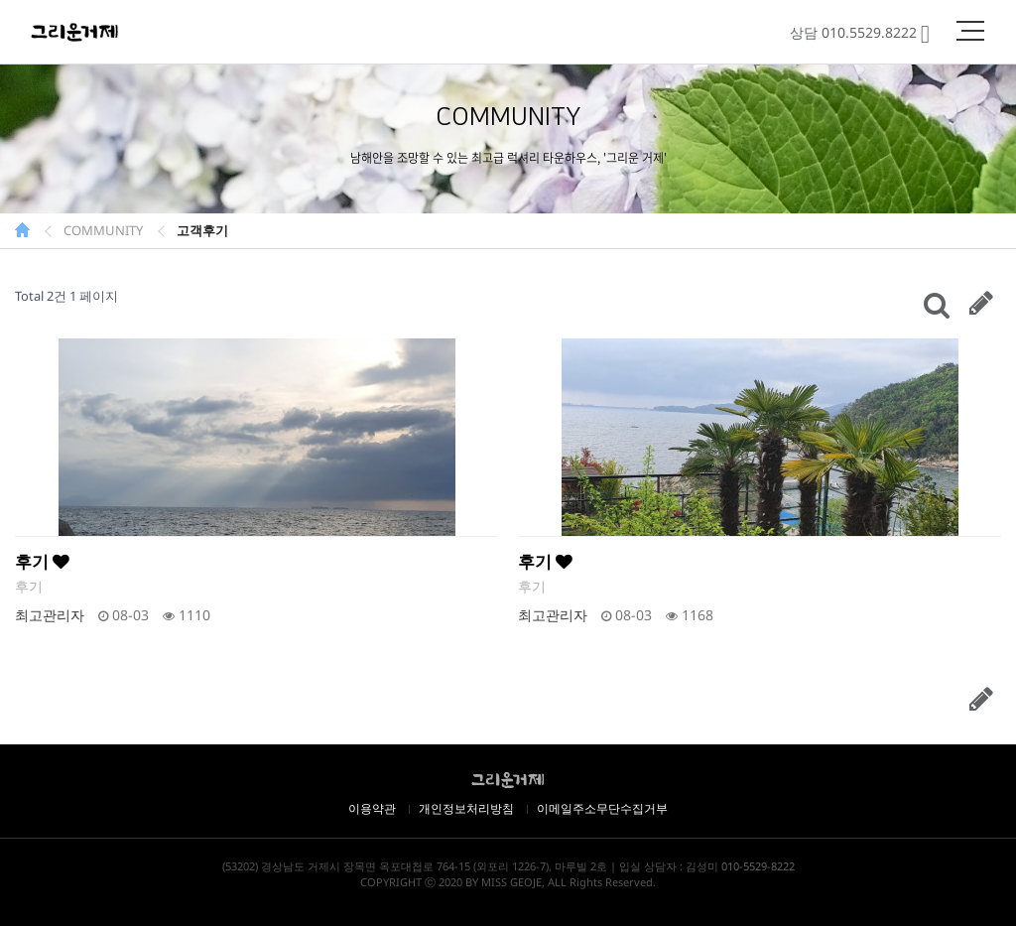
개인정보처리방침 (466, 808)
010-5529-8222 (758, 866)
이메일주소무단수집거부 (602, 808)
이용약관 (372, 808)
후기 (42, 561)
